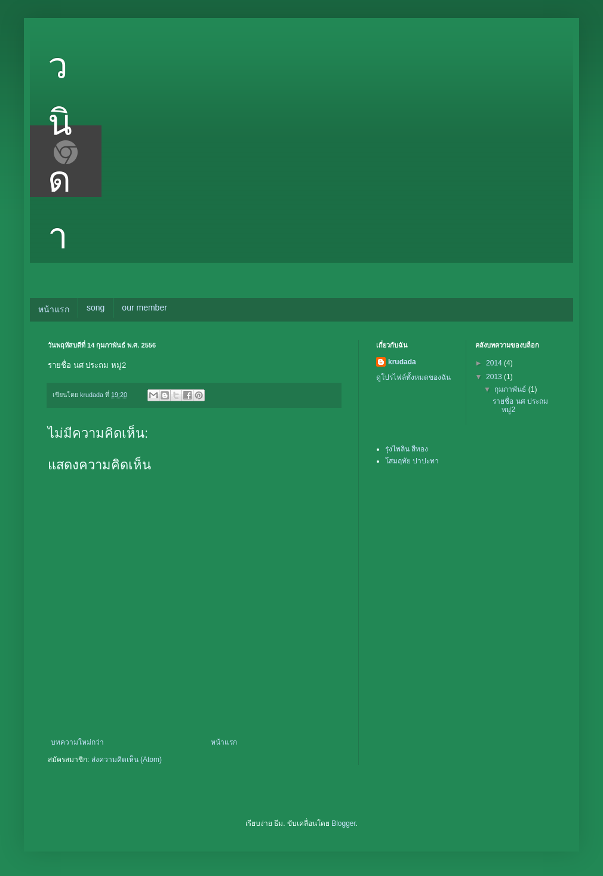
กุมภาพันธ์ (511, 389)
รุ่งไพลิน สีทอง (406, 449)
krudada (402, 362)
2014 (495, 363)
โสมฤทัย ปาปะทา (412, 461)
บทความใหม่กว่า (77, 742)
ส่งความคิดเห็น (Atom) (126, 759)
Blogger (343, 823)
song (95, 307)
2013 (495, 377)
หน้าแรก (53, 309)
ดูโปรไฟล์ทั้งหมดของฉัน (413, 377)
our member (144, 307)
